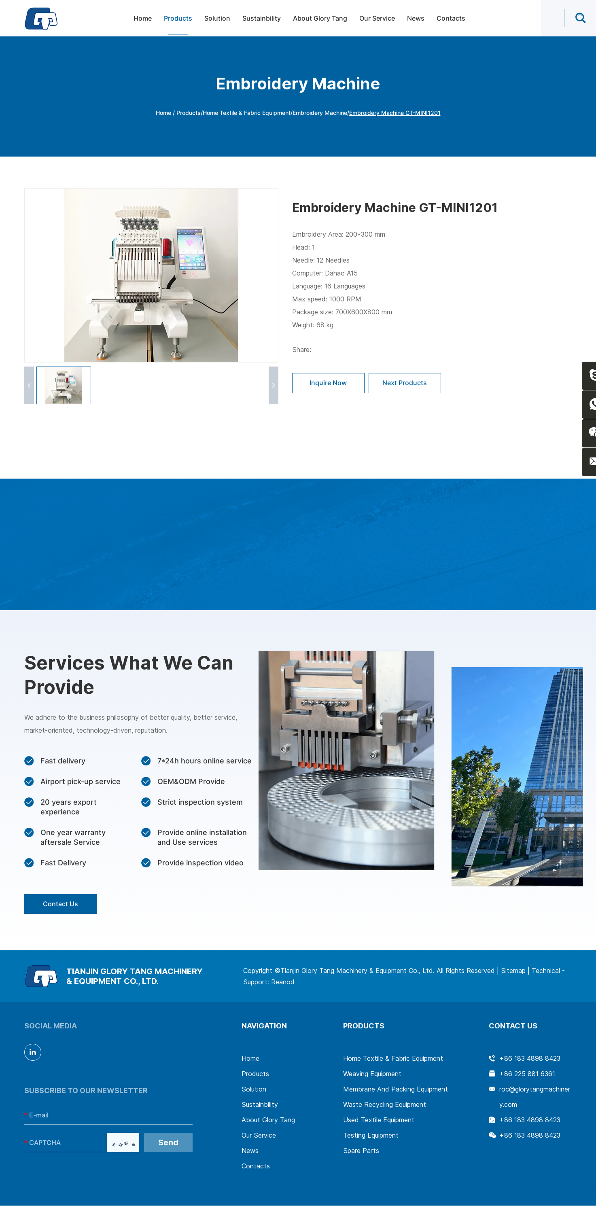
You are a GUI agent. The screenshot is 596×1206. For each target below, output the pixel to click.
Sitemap (513, 971)
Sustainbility (261, 19)
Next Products (405, 383)
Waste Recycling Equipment (384, 1105)
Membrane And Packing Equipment (395, 1089)
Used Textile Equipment (378, 1120)
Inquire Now (328, 383)
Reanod (283, 982)
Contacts (451, 19)
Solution (217, 19)
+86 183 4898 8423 (529, 1120)
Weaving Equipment (372, 1074)
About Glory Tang (320, 19)
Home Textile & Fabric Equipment (247, 112)
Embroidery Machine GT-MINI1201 (395, 112)
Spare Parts (361, 1151)
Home (143, 19)
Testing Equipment (371, 1136)
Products (178, 19)
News (415, 19)
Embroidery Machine (320, 112)
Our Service (377, 19)
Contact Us (60, 904)
